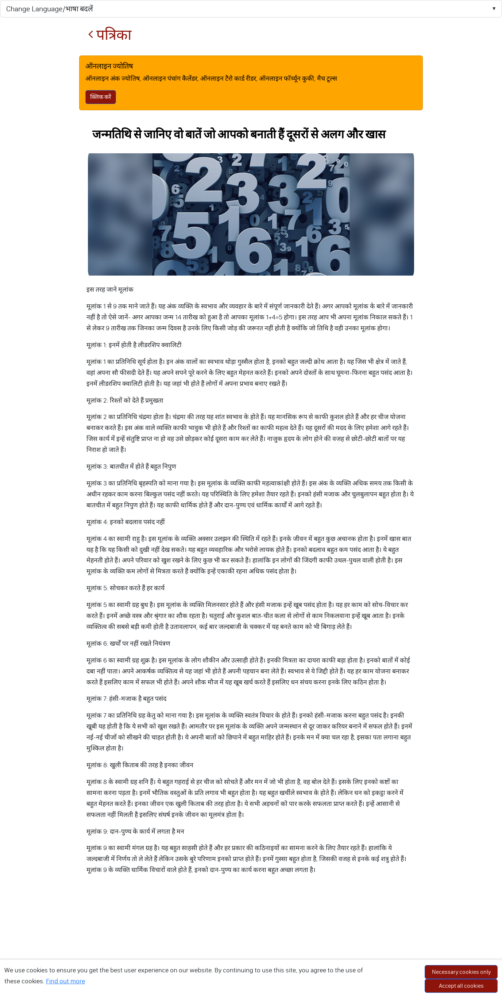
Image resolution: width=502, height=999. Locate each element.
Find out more (65, 981)
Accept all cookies (461, 985)
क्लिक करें (100, 96)
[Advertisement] (251, 944)
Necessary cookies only (461, 971)
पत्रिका (109, 35)
